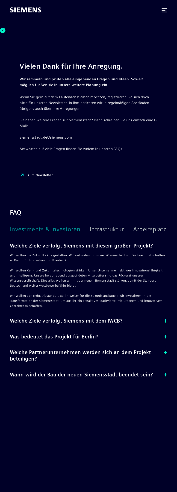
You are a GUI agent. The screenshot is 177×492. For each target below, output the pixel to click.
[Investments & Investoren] (50, 232)
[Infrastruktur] (111, 232)
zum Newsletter (36, 175)
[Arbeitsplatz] (154, 232)
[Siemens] (25, 10)
